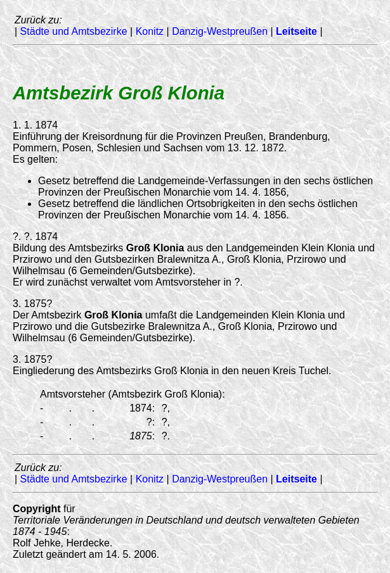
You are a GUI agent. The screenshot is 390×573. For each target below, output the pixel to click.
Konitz (150, 31)
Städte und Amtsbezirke (73, 31)
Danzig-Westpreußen (220, 31)
